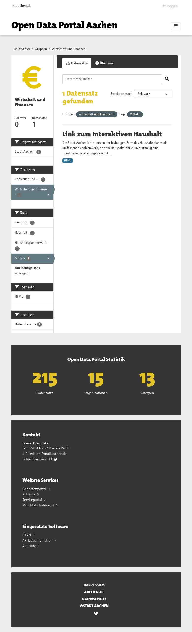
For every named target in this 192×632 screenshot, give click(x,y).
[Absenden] (167, 79)
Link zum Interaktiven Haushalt (112, 134)
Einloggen (170, 6)
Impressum (94, 585)
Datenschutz (94, 598)
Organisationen (96, 393)
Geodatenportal (34, 489)
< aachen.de (21, 6)
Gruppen (41, 49)
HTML (67, 160)
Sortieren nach (122, 94)
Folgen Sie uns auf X (40, 459)
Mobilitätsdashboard (38, 505)
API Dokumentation (37, 540)
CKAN (27, 535)
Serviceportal (32, 499)
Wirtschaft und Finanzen (69, 49)
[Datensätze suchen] (112, 79)
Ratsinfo (29, 494)
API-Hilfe (29, 546)
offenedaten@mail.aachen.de (44, 453)
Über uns (104, 63)
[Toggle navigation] (176, 26)
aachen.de (94, 592)
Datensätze (77, 63)
